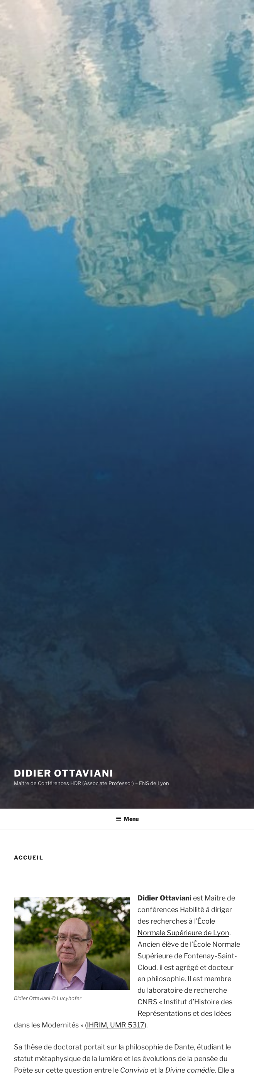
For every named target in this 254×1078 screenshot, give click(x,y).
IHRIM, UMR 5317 (115, 1025)
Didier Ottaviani (63, 773)
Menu (127, 819)
